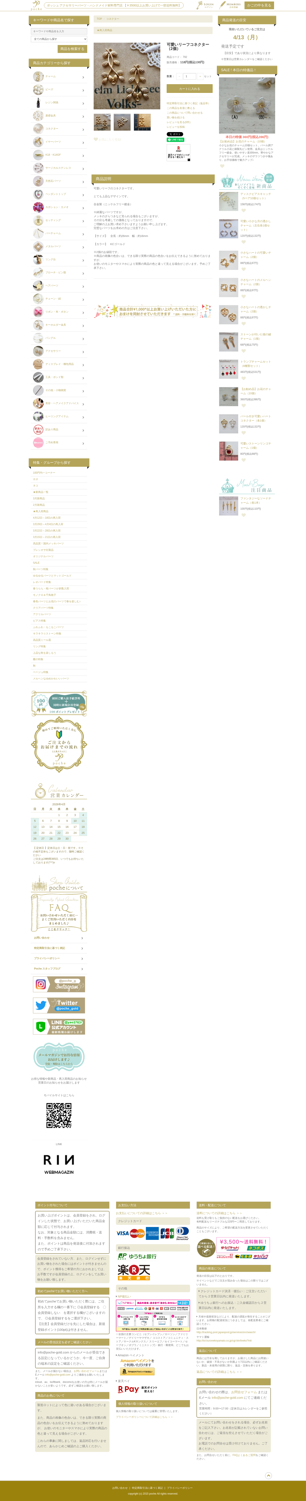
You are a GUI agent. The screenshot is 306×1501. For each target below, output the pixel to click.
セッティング (59, 221)
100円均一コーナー (44, 472)
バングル (59, 338)
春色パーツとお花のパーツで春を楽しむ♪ (57, 601)
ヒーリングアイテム (59, 417)
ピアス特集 (39, 620)
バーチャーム (59, 234)
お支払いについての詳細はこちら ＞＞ (142, 1213)
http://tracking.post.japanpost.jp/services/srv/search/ (225, 1332)
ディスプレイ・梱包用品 (59, 364)
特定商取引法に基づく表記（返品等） (188, 103)
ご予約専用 (59, 443)
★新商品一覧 (40, 492)
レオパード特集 (42, 582)
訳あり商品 (59, 430)
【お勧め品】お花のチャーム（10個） (243, 141)
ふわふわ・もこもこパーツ (48, 627)
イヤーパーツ (59, 142)
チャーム (59, 77)
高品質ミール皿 (42, 639)
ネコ (35, 485)
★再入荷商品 (104, 30)
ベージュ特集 (40, 672)
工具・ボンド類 (59, 378)
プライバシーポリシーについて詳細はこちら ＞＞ (144, 1416)
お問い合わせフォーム (86, 1371)
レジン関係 (59, 103)
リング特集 (39, 646)
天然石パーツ (59, 181)
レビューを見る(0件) (178, 122)
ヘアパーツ (59, 286)
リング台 (59, 260)
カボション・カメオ (59, 208)
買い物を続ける (176, 117)
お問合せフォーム (244, 1392)
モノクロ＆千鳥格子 (44, 594)
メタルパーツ (59, 247)
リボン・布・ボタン (59, 312)
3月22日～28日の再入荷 (47, 530)
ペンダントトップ (59, 194)
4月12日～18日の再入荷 (47, 517)
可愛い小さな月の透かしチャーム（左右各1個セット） (255, 225)
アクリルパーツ (42, 614)
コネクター (112, 18)
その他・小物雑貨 (59, 391)
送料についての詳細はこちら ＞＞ (219, 1213)
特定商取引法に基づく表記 (59, 948)
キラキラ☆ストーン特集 (47, 633)
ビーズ (59, 90)
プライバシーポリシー (59, 958)
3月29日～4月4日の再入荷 (48, 524)
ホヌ (35, 479)
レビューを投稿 (176, 126)
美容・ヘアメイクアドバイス (59, 404)
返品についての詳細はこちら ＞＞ (219, 1371)
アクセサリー (59, 351)
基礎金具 (59, 116)
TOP (99, 18)
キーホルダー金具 (59, 325)
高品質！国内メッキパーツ (48, 543)
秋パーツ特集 (40, 569)
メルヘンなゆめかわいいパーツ (51, 678)
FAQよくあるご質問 (244, 1455)
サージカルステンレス (59, 168)
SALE (36, 562)
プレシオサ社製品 (43, 549)
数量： (170, 76)
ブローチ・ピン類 (59, 273)
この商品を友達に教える (181, 108)
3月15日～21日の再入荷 (47, 537)
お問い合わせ (59, 937)
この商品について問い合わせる (185, 112)
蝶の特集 (38, 659)
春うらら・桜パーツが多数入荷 (51, 588)
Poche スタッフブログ (59, 968)
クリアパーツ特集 (43, 607)
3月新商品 (39, 498)
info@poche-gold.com (57, 1374)
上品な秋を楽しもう (44, 652)
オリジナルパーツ (43, 556)
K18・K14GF (59, 155)
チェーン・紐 (59, 299)
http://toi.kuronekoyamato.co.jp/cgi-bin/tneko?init (224, 1340)
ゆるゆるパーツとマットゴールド (52, 575)
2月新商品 (39, 504)
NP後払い (124, 1296)
